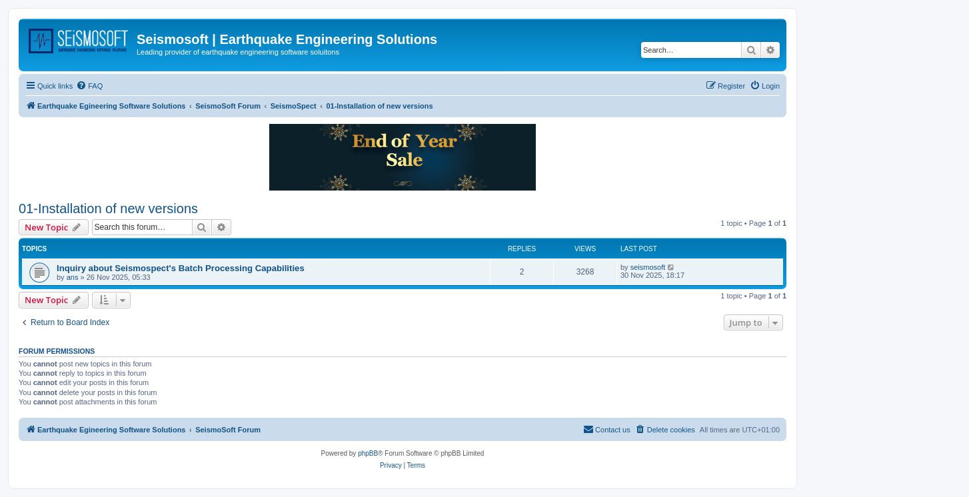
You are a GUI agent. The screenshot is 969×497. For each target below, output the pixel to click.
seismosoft (648, 267)
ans (73, 277)
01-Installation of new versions (108, 208)
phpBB (368, 453)
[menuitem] (89, 86)
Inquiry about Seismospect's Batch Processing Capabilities (181, 268)
